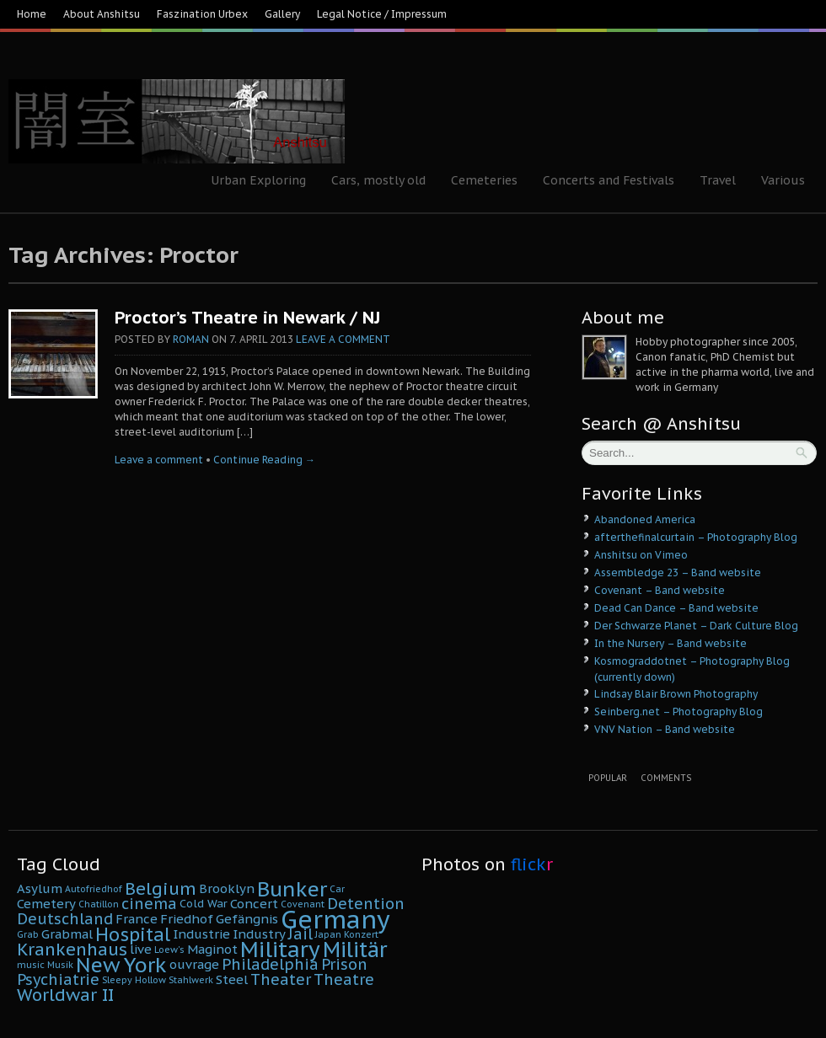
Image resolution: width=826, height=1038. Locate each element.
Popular (607, 778)
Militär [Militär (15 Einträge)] (355, 949)
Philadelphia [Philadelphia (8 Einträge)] (270, 964)
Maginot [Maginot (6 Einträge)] (212, 949)
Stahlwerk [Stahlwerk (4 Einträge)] (191, 980)
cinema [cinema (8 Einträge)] (149, 903)
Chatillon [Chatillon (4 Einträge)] (98, 904)
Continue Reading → (264, 459)
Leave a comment (343, 339)
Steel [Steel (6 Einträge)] (232, 979)
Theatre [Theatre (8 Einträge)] (344, 979)
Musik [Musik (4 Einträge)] (60, 965)
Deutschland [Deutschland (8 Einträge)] (65, 918)
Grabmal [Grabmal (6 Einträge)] (67, 934)
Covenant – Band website (659, 590)
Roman (191, 339)
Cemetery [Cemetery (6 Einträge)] (46, 904)
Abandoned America (644, 519)
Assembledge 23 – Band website (677, 572)
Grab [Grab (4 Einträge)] (28, 934)
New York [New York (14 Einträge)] (121, 964)
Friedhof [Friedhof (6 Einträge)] (186, 919)
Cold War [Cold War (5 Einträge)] (204, 903)
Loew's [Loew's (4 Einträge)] (169, 949)
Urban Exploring (258, 180)
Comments (666, 778)
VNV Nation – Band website (664, 729)
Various (783, 180)
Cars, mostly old (378, 180)
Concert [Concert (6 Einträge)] (254, 904)
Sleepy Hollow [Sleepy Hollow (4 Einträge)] (134, 980)
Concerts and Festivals (608, 180)
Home (31, 14)
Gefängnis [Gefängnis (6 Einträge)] (247, 919)
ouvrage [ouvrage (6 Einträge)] (194, 964)
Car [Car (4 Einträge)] (337, 889)
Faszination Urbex (202, 14)
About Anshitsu (101, 14)
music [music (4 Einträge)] (31, 965)
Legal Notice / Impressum (382, 14)
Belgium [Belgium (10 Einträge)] (160, 888)
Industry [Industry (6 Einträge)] (259, 934)
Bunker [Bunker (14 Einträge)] (292, 888)
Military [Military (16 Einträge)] (280, 949)
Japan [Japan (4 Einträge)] (328, 934)
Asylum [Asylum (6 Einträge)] (39, 888)
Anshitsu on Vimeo (641, 554)
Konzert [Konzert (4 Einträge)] (361, 934)
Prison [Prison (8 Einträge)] (344, 964)
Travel (718, 180)
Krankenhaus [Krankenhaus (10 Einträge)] (72, 949)
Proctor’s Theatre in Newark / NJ (247, 318)
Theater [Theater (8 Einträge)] (280, 979)
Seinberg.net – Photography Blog (678, 711)
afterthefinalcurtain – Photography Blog (695, 537)
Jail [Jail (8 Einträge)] (300, 934)
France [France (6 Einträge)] (136, 919)
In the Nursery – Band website (670, 643)
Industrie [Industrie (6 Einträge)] (201, 934)
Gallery (282, 14)
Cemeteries (484, 180)
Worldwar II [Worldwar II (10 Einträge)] (65, 994)
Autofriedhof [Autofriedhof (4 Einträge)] (93, 889)
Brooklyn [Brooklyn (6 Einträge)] (227, 888)
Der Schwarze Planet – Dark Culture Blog (696, 625)
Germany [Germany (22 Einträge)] (335, 919)
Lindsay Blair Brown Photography (676, 694)
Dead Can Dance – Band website (676, 608)
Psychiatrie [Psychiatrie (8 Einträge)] (58, 979)
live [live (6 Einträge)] (141, 949)
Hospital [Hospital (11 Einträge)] (132, 934)
